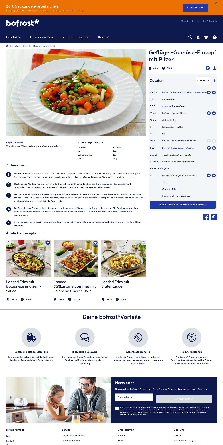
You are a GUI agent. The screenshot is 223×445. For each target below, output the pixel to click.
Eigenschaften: (15, 58)
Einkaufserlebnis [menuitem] (181, 360)
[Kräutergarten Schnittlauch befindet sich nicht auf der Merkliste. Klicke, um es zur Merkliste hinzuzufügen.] (209, 175)
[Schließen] (215, 3)
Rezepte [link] (104, 37)
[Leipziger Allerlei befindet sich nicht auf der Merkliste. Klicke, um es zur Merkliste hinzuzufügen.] (209, 113)
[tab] (198, 37)
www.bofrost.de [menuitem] (16, 365)
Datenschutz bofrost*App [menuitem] (130, 375)
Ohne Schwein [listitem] (55, 62)
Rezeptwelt (15, 46)
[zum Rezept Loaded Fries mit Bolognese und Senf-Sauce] (28, 174)
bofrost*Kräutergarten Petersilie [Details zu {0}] (178, 148)
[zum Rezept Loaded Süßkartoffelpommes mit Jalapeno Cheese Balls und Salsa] (76, 174)
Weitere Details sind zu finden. (134, 331)
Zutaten (157, 80)
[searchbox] (121, 37)
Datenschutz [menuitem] (124, 370)
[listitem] (76, 91)
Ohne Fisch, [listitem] (27, 62)
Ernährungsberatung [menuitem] (183, 355)
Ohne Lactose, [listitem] (13, 62)
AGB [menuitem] (120, 360)
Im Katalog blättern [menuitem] (71, 355)
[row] (111, 64)
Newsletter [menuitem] (67, 375)
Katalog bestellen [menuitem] (70, 360)
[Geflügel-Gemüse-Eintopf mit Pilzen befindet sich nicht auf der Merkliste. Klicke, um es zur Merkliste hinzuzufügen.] (208, 68)
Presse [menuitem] (121, 355)
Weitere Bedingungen (78, 11)
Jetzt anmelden (199, 315)
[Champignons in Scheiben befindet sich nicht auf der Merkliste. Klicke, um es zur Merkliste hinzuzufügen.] (209, 140)
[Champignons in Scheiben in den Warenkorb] (214, 141)
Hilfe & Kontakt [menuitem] (209, 21)
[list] (111, 265)
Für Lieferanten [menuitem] (125, 390)
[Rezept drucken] (214, 68)
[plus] (214, 80)
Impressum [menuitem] (123, 365)
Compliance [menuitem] (124, 385)
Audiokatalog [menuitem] (68, 365)
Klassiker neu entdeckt (44, 46)
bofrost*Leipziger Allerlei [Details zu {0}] (174, 113)
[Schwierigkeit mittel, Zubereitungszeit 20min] (171, 68)
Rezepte (27, 46)
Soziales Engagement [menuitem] (128, 380)
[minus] (192, 80)
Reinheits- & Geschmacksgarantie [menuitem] (190, 370)
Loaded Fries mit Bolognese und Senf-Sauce (23, 203)
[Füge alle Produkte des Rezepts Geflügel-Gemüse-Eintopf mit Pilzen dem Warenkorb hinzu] (183, 205)
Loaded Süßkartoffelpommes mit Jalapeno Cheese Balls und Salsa (75, 203)
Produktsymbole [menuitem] (182, 375)
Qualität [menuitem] (177, 350)
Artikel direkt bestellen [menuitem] (73, 350)
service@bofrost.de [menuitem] (18, 370)
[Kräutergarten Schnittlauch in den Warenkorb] (214, 175)
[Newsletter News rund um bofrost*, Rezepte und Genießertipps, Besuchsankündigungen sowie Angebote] (164, 317)
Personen (204, 80)
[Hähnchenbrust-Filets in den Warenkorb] (214, 92)
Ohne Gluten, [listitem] (40, 62)
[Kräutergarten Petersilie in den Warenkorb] (214, 148)
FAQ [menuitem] (8, 350)
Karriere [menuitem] (195, 21)
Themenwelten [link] (41, 37)
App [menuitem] (64, 370)
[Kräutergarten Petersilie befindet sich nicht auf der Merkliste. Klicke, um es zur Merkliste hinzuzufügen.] (209, 148)
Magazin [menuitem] (185, 21)
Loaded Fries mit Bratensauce (115, 200)
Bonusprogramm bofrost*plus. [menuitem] (77, 385)
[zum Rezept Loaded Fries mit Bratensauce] (123, 174)
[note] (28, 215)
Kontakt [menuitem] (10, 355)
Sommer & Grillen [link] (75, 37)
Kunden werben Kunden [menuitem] (74, 380)
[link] (37, 23)
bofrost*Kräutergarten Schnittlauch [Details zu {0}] (179, 175)
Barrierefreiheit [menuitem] (125, 395)
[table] (183, 146)
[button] (195, 8)
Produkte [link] (13, 37)
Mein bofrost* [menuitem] (15, 360)
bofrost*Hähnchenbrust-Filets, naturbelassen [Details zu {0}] (184, 92)
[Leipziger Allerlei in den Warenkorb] (214, 113)
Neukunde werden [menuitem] (183, 365)
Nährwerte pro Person (90, 58)
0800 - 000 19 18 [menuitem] (17, 375)
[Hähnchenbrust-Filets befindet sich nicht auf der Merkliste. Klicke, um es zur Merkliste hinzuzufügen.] (209, 92)
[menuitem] (13, 38)
